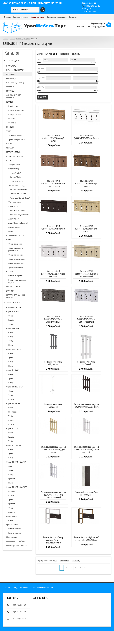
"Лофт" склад (13, 169)
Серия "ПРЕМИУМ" (13, 445)
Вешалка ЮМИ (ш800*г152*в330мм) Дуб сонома (86, 229)
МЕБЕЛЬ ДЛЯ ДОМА (23, 39)
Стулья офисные (15, 529)
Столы (10, 316)
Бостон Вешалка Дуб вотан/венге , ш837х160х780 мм (86, 538)
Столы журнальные (16, 263)
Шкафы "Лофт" (15, 177)
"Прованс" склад (14, 202)
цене (55, 54)
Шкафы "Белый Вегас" (18, 190)
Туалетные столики (15, 267)
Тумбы (10, 324)
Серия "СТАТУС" (12, 429)
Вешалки (11, 491)
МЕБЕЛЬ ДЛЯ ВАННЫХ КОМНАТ (15, 296)
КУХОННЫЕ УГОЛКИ (14, 156)
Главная (7, 17)
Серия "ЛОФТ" (12, 516)
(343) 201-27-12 (89, 8)
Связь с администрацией (57, 17)
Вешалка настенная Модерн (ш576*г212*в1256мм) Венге (86, 405)
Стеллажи (12, 123)
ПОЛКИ (9, 144)
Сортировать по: (44, 54)
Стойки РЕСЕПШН (13, 308)
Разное (11, 424)
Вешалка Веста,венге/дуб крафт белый (86, 493)
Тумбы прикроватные (16, 140)
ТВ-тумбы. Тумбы (15, 135)
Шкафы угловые (14, 115)
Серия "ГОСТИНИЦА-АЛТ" (16, 487)
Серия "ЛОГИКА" (12, 328)
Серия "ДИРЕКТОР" (14, 349)
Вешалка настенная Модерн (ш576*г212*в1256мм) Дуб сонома (53, 449)
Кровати (11, 479)
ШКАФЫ (9, 102)
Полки (10, 345)
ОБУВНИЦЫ (11, 78)
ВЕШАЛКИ (10, 74)
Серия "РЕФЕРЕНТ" (14, 404)
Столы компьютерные (16, 259)
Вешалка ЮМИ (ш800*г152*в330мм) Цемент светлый (86, 319)
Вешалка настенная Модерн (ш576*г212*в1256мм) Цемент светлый (53, 495)
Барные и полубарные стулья (17, 281)
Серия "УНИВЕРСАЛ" (14, 387)
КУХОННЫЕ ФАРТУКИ (15, 236)
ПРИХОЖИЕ (11, 66)
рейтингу (76, 54)
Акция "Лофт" (13, 206)
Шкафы (11, 320)
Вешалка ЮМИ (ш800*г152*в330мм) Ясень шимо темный (53, 183)
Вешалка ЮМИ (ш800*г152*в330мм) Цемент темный (53, 319)
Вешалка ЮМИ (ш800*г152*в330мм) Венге (53, 227)
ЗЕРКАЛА (10, 148)
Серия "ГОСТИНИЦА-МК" (16, 462)
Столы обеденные (15, 244)
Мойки (10, 231)
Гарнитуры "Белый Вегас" (20, 198)
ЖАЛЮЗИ (10, 291)
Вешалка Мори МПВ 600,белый (86, 363)
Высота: (40, 87)
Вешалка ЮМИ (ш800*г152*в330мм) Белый (86, 136)
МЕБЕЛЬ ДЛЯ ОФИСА (12, 302)
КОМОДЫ (10, 127)
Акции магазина (37, 17)
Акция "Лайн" (13, 219)
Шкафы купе (13, 106)
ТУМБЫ (9, 131)
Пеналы (11, 119)
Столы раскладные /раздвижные (16, 249)
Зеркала (11, 512)
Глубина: (41, 78)
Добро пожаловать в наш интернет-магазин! (33, 3)
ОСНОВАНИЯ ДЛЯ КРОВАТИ (13, 96)
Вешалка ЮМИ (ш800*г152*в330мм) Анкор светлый (53, 274)
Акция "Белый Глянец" (17, 211)
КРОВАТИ (10, 87)
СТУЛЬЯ (9, 272)
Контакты (72, 17)
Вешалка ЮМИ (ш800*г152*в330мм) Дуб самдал (86, 183)
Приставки (12, 412)
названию (64, 54)
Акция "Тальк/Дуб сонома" (18, 215)
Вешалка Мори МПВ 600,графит (53, 363)
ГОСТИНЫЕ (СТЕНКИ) (15, 83)
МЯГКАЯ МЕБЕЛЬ (13, 152)
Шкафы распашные (16, 110)
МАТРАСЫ (10, 91)
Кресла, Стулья (12, 525)
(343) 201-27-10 (92, 6)
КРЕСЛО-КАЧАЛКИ (13, 287)
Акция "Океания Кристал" (18, 223)
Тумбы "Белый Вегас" (18, 194)
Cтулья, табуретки (15, 276)
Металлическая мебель (15, 541)
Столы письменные (15, 255)
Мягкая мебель (12, 537)
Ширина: (41, 68)
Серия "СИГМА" (12, 312)
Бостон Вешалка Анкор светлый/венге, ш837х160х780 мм (53, 540)
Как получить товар (20, 17)
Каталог (12, 39)
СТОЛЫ (9, 240)
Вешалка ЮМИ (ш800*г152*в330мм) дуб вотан (53, 138)
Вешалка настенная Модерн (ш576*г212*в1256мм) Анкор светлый (86, 449)
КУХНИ (9, 160)
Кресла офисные (15, 533)
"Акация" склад (14, 165)
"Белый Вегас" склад (16, 185)
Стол (10, 466)
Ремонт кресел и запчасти (16, 546)
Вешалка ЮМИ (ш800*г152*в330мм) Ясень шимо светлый (86, 274)
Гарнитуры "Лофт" (17, 181)
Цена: (39, 59)
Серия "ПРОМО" (12, 370)
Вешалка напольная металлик (53, 405)
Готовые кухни (14, 227)
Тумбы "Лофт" (15, 173)
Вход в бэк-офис (20, 588)
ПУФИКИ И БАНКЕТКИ (15, 70)
